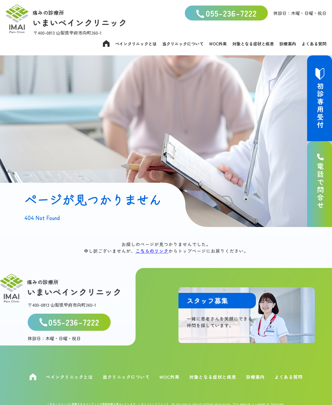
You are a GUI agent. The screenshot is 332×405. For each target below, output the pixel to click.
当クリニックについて (183, 44)
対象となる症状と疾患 (253, 44)
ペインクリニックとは (136, 44)
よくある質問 (314, 44)
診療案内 (287, 44)
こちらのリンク (152, 250)
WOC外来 (218, 44)
